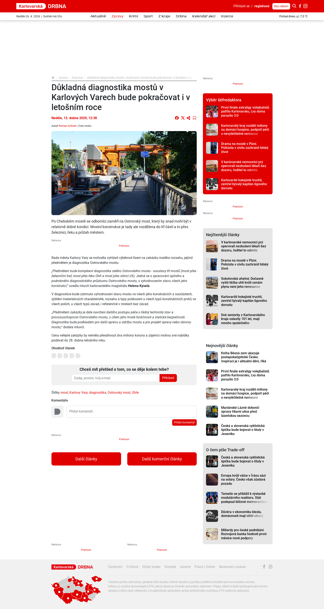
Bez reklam (281, 6)
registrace (261, 6)
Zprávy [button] (117, 16)
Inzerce (227, 16)
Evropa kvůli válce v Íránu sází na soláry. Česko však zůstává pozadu (243, 480)
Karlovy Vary (78, 393)
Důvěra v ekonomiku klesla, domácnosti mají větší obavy (242, 514)
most (64, 393)
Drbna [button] (181, 16)
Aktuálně (98, 16)
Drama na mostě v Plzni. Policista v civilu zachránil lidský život (244, 148)
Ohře (135, 393)
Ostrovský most (119, 393)
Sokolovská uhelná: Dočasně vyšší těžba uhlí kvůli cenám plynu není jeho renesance (242, 283)
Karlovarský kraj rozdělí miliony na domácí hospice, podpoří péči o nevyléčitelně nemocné (245, 130)
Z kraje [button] (164, 16)
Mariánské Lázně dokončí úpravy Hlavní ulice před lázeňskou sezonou (240, 412)
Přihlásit (168, 378)
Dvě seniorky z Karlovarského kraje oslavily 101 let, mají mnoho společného (243, 319)
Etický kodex (151, 567)
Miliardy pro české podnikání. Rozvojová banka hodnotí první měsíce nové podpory (244, 534)
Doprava (77, 77)
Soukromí (115, 567)
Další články (86, 458)
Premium (124, 245)
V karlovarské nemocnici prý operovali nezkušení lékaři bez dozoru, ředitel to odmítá (243, 166)
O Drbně (132, 567)
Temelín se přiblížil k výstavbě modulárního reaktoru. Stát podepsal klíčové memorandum (244, 498)
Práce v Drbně (205, 567)
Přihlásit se (241, 6)
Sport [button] (148, 16)
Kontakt (170, 567)
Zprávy (63, 77)
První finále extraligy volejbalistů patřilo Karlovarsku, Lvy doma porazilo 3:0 (245, 111)
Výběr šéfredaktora (223, 99)
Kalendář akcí (203, 16)
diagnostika (97, 393)
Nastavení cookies (232, 567)
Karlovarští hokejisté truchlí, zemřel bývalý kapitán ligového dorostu (244, 184)
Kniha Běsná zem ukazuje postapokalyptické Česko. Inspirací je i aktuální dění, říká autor (243, 359)
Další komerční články (162, 458)
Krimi (133, 16)
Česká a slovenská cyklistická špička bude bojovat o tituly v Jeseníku (243, 430)
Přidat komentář (184, 422)
